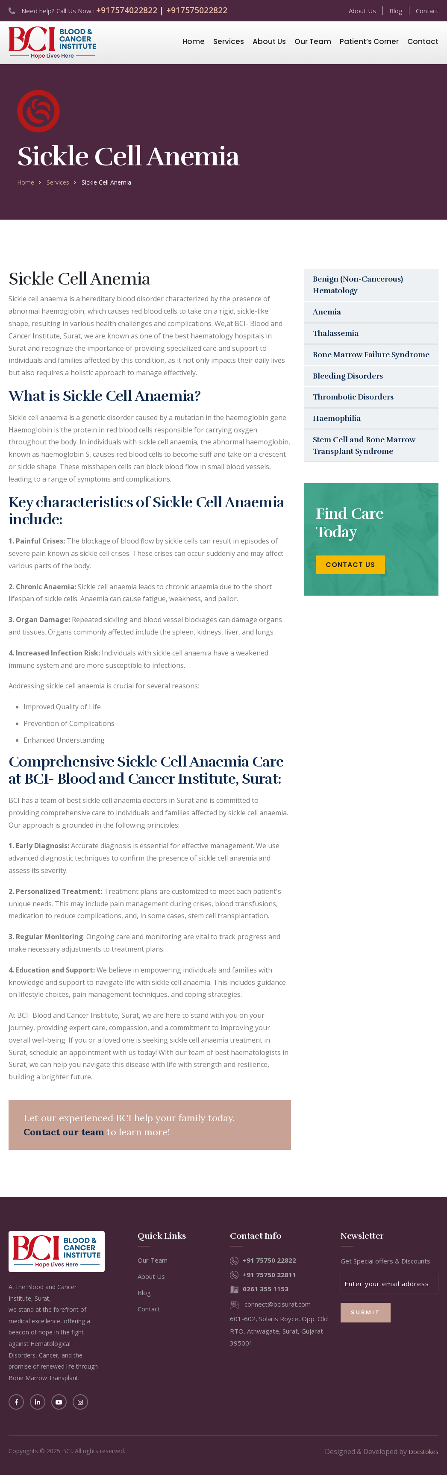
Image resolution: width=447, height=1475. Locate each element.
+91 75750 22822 (269, 1260)
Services (228, 41)
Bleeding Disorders (348, 387)
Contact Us (350, 577)
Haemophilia (337, 430)
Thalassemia (336, 333)
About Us (362, 10)
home (25, 182)
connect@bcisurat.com (277, 1304)
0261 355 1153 (265, 1288)
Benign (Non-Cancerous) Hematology (358, 284)
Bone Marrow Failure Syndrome (351, 360)
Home (193, 41)
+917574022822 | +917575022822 (161, 10)
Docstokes (423, 1452)
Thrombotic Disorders (353, 409)
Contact (427, 10)
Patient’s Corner (369, 41)
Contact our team (64, 1132)
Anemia (327, 312)
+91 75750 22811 (269, 1274)
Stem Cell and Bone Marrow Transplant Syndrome (364, 457)
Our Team (312, 41)
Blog (396, 10)
